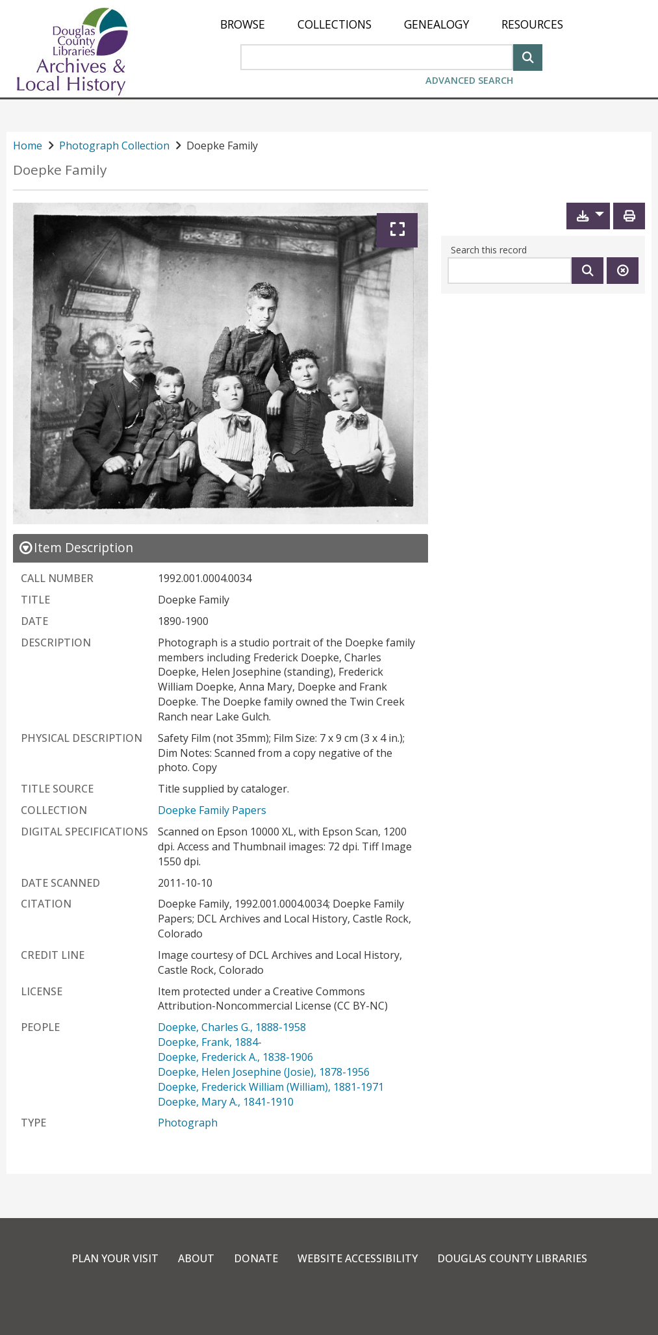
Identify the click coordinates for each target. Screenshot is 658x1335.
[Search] (527, 56)
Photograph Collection (114, 145)
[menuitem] (242, 24)
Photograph (188, 1122)
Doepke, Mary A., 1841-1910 (226, 1102)
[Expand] (397, 230)
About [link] (196, 1258)
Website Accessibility (357, 1258)
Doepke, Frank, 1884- (210, 1042)
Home (27, 145)
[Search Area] (376, 57)
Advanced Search (469, 80)
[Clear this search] (623, 270)
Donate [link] (256, 1258)
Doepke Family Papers (212, 810)
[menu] (391, 24)
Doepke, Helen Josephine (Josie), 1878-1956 (264, 1072)
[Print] (629, 216)
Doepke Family (60, 169)
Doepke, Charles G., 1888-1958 (232, 1027)
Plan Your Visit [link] (114, 1258)
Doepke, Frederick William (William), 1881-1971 (271, 1087)
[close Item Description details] (75, 547)
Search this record (489, 250)
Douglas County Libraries (512, 1258)
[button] (588, 216)
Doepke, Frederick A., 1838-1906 (235, 1057)
